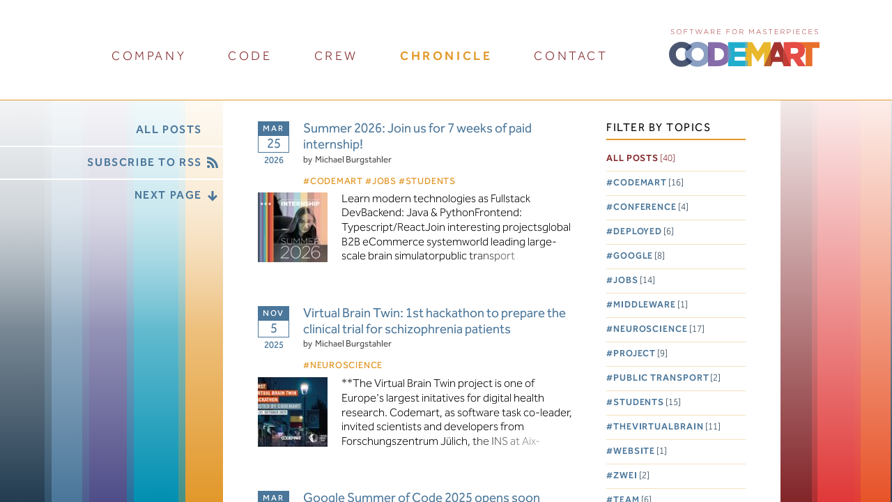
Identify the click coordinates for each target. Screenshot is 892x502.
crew (336, 56)
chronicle (446, 56)
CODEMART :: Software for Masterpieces (744, 46)
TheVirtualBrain (667, 427)
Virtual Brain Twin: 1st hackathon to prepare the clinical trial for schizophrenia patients (434, 322)
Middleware (650, 305)
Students (647, 402)
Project (640, 354)
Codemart (648, 183)
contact (571, 56)
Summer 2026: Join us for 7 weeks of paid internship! (417, 137)
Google (639, 256)
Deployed (643, 232)
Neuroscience (659, 329)
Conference (651, 207)
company (149, 56)
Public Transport (667, 378)
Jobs (634, 280)
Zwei (631, 476)
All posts (640, 158)
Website (640, 451)
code (250, 56)
